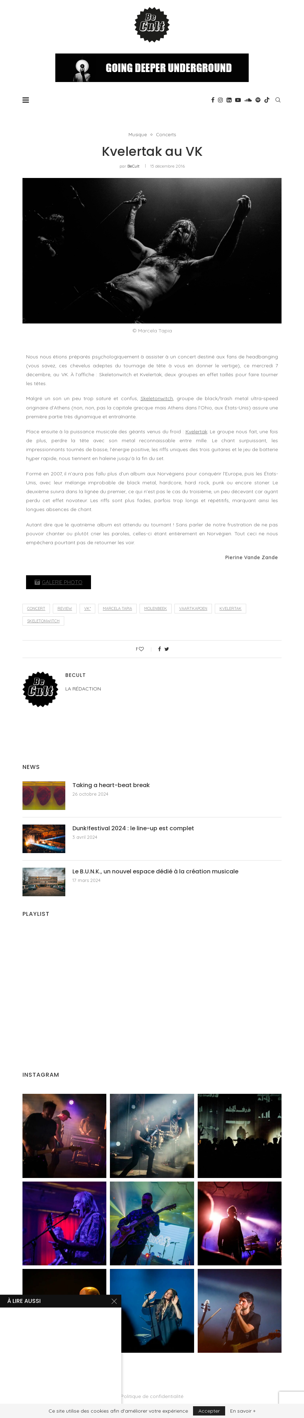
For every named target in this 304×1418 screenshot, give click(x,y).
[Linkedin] (229, 100)
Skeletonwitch (157, 398)
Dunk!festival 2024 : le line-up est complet (133, 828)
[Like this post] (146, 649)
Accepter (209, 1411)
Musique (137, 134)
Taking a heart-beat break (111, 785)
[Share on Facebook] (159, 649)
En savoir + (242, 1410)
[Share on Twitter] (166, 649)
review (64, 608)
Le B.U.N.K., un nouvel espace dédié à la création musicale (155, 872)
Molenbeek (155, 608)
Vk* (87, 608)
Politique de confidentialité (152, 1396)
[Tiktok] (267, 100)
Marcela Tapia (117, 608)
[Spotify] (257, 100)
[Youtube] (238, 100)
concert (36, 608)
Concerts (166, 134)
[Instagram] (220, 100)
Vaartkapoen (193, 608)
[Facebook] (212, 100)
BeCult (133, 166)
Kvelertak (196, 431)
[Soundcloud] (248, 100)
